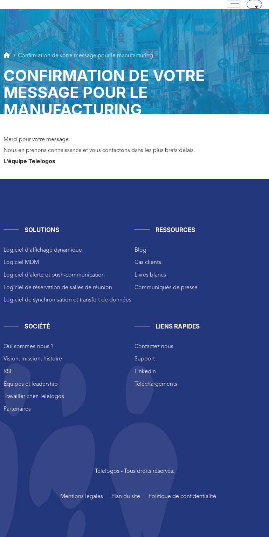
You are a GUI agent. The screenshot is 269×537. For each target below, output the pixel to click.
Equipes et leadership (31, 384)
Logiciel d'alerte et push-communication (54, 275)
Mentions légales (81, 496)
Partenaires (17, 409)
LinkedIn (145, 371)
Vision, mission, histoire (33, 359)
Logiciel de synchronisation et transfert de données (67, 300)
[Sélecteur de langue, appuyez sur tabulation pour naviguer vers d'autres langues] (254, 4)
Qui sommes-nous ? (28, 347)
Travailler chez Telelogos (34, 396)
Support (144, 359)
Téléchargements (155, 384)
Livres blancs (150, 275)
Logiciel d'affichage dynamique (43, 250)
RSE (8, 371)
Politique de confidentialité (182, 496)
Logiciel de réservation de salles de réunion (58, 288)
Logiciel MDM (21, 262)
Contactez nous (153, 347)
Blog (140, 250)
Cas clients (147, 262)
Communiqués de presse (166, 288)
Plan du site (125, 496)
